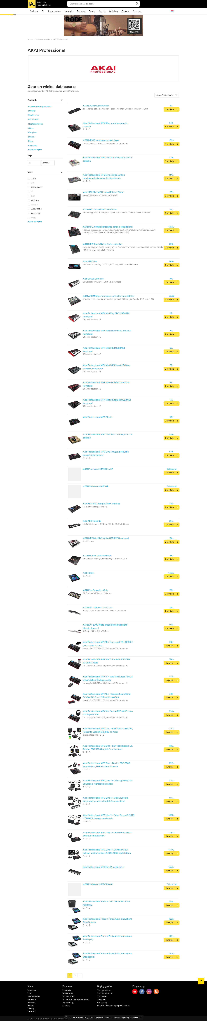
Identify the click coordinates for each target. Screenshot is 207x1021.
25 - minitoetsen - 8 (92, 319)
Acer (32, 217)
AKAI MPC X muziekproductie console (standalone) (108, 226)
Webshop (113, 11)
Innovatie (69, 11)
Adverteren (67, 993)
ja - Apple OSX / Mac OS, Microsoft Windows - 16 (105, 143)
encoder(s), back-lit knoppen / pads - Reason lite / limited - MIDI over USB (116, 212)
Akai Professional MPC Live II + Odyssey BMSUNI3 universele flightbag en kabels (107, 782)
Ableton (33, 200)
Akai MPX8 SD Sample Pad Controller (101, 503)
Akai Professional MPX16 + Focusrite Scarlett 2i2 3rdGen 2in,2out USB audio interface (106, 696)
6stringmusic (35, 187)
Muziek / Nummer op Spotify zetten (113, 1005)
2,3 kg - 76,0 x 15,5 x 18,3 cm (96, 631)
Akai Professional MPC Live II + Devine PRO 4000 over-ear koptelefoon (107, 834)
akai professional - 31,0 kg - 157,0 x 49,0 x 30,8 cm (106, 524)
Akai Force (88, 573)
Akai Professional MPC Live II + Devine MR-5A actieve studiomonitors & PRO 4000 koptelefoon (107, 851)
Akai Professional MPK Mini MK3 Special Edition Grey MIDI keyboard (106, 367)
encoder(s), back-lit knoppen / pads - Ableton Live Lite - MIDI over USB (115, 109)
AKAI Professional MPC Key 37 (98, 469)
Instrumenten (54, 11)
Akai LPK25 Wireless (93, 278)
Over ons (137, 11)
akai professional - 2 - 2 (93, 735)
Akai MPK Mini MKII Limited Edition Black (103, 192)
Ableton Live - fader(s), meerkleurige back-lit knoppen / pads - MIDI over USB (118, 299)
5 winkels (169, 109)
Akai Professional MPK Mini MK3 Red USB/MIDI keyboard (106, 384)
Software (101, 999)
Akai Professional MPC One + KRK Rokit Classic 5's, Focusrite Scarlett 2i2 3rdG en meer (108, 730)
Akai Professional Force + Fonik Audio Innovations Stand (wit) (107, 938)
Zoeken (137, 4)
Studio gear (33, 115)
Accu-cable (35, 209)
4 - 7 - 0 (86, 181)
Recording (102, 1002)
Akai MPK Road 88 (92, 521)
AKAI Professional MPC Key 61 (97, 884)
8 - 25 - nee (88, 541)
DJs (29, 993)
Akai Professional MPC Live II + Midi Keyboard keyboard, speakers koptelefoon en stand (105, 799)
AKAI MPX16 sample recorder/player (101, 140)
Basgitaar (32, 132)
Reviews (81, 11)
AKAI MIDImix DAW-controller (97, 555)
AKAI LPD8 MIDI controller (96, 105)
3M (31, 182)
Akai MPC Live (90, 261)
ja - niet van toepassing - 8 (95, 506)
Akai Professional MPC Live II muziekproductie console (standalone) (106, 453)
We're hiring (67, 1002)
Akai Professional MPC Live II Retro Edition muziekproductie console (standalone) (104, 177)
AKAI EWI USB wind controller (97, 607)
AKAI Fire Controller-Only (95, 590)
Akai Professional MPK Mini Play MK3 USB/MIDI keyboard (106, 315)
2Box (32, 178)
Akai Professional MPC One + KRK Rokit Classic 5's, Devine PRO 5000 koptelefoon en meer (108, 747)
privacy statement (130, 1017)
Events (92, 11)
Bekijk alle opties (35, 150)
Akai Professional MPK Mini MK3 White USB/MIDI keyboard (107, 332)
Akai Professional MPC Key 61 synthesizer (103, 867)
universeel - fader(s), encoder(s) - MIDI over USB (105, 558)
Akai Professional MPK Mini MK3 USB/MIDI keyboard (104, 350)
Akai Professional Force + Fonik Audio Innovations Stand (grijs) (107, 955)
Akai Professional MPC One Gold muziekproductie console (108, 436)
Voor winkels (68, 996)
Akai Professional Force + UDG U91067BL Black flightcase (106, 903)
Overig (102, 11)
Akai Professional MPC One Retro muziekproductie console (108, 159)
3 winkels (169, 161)
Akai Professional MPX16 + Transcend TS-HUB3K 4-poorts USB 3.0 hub (108, 644)
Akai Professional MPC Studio (97, 417)
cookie (117, 1017)
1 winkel (169, 645)
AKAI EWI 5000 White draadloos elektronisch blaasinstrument (105, 626)
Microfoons (33, 119)
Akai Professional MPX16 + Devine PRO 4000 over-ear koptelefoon (108, 713)
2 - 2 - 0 (86, 129)
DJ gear (31, 110)
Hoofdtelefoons (35, 124)
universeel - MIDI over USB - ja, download (102, 282)
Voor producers (104, 990)
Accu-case (34, 213)
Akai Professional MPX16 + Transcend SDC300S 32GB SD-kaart (106, 661)
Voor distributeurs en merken (75, 999)
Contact (66, 1005)
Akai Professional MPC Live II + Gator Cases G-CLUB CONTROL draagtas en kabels (108, 817)
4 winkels (169, 126)
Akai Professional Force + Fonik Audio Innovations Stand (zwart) (107, 921)
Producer (34, 11)
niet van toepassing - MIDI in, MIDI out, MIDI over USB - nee (110, 264)
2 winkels (169, 317)
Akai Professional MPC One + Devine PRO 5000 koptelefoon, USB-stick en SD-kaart (106, 765)
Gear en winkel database (52, 86)
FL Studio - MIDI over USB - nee (97, 593)
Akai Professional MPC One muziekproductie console (105, 125)
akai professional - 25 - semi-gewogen (100, 195)
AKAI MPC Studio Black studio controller (102, 244)
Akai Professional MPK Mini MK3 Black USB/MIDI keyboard (107, 401)
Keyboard (32, 145)
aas (31, 196)
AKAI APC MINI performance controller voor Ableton (108, 296)
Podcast (125, 11)
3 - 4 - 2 (86, 576)
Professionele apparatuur (39, 106)
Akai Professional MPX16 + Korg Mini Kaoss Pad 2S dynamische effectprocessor (108, 678)
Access (33, 204)
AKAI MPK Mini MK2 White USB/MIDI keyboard (106, 538)
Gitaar (31, 128)
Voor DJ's (101, 996)
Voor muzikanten (105, 993)
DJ (43, 11)
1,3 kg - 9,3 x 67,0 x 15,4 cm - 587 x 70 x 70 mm (104, 610)
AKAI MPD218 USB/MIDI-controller (100, 209)
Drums (31, 137)
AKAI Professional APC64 (95, 486)
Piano (30, 141)
